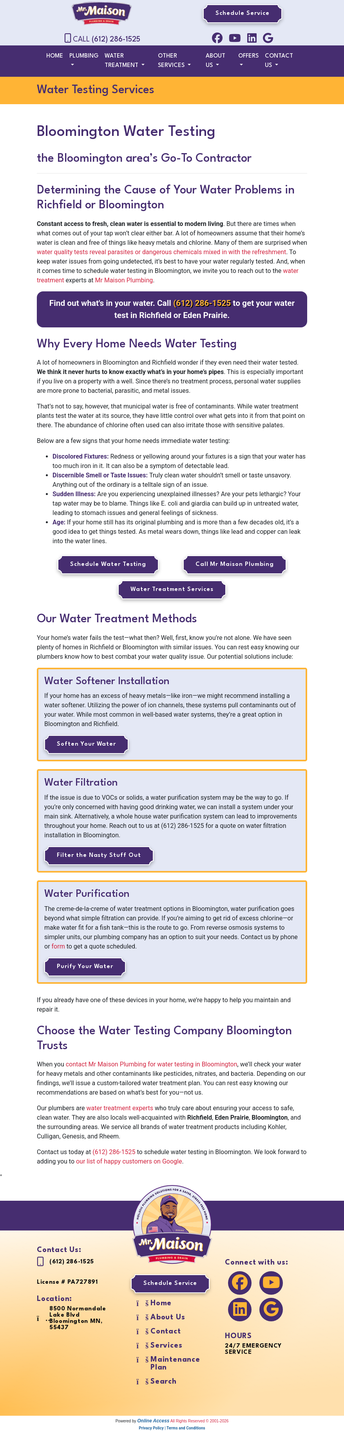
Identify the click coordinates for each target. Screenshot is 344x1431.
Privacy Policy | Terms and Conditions (172, 1428)
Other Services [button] (172, 61)
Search (163, 1381)
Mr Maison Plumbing (124, 280)
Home (54, 56)
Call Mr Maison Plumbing (235, 564)
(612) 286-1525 (116, 39)
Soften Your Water (86, 744)
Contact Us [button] (279, 61)
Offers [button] (248, 56)
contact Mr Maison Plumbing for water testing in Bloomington (151, 1064)
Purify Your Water (85, 967)
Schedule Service (242, 13)
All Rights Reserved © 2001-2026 (199, 1421)
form (58, 946)
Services (166, 1345)
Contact (165, 1331)
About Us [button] (215, 61)
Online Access (153, 1421)
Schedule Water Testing (108, 564)
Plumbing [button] (83, 56)
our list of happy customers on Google (129, 1161)
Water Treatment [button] (122, 61)
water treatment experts (120, 1108)
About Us (167, 1317)
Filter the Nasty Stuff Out (99, 855)
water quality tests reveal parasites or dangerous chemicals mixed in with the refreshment (161, 252)
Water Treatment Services (172, 590)
